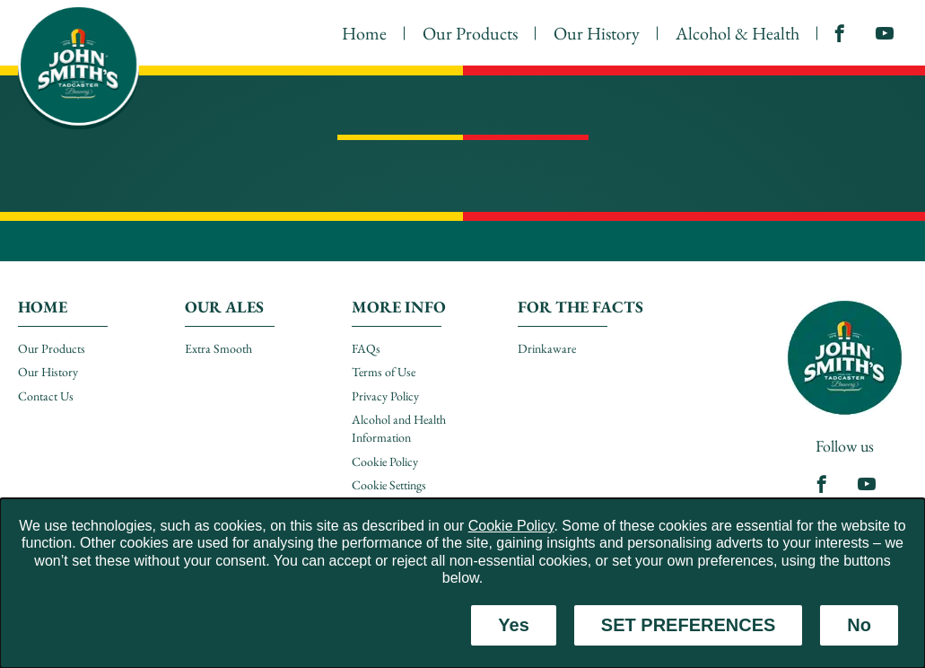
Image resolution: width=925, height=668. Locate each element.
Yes (513, 625)
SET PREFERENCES (688, 625)
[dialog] (462, 583)
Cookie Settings (389, 485)
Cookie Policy (511, 525)
